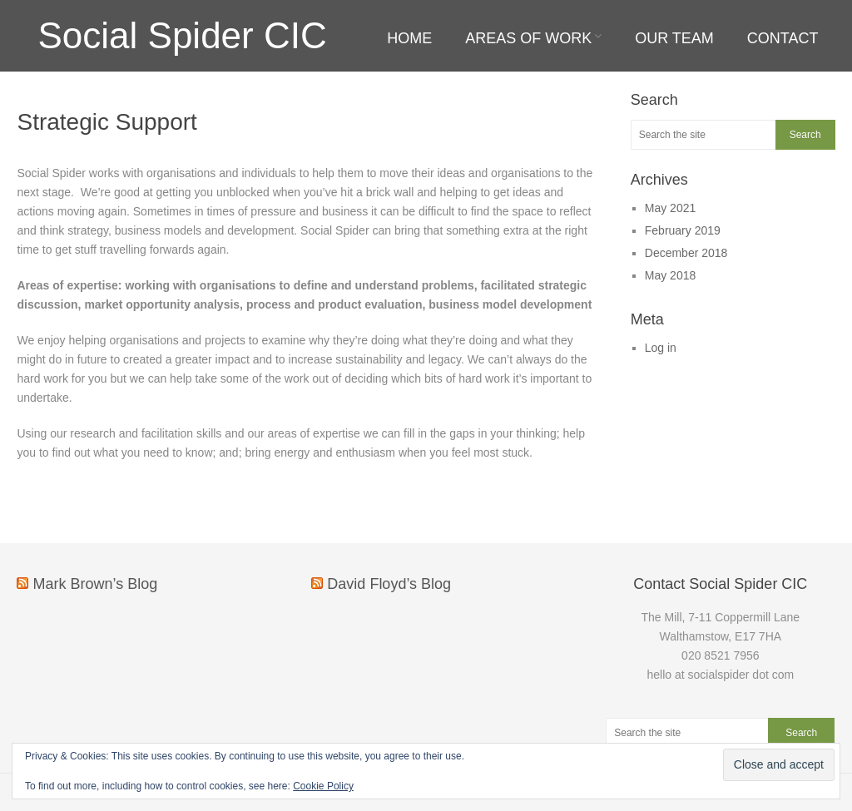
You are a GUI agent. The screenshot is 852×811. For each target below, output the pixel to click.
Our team (674, 38)
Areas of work (528, 38)
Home (409, 38)
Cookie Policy (323, 786)
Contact (783, 38)
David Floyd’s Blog (389, 584)
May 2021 (670, 208)
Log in (660, 347)
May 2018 (670, 275)
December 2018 (686, 253)
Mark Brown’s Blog (94, 584)
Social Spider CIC (181, 35)
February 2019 (683, 230)
